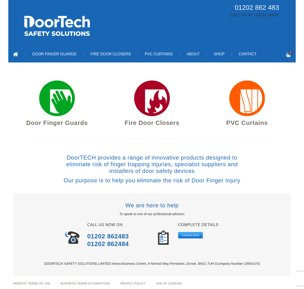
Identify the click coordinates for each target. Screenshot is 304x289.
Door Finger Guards (54, 54)
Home (15, 54)
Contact (248, 54)
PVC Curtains (159, 54)
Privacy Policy (133, 283)
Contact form (190, 235)
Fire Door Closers (110, 54)
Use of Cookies (169, 283)
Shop (219, 54)
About (193, 54)
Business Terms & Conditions (85, 283)
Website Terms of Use (31, 283)
